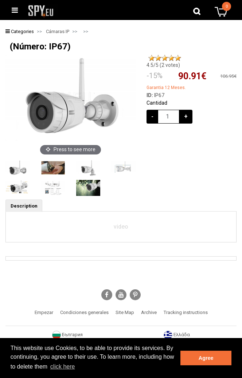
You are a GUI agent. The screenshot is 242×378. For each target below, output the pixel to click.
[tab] (23, 206)
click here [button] (62, 366)
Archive (149, 312)
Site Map (125, 312)
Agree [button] (206, 358)
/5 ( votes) (163, 65)
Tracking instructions (186, 312)
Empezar (44, 312)
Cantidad (157, 103)
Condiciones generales (84, 312)
